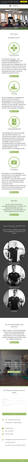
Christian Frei (14, 61)
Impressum (23, 460)
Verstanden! (23, 1)
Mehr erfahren (14, 76)
